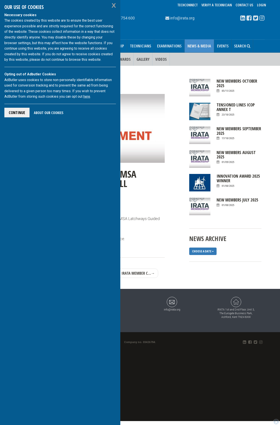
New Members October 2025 (237, 86)
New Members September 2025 (239, 133)
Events (223, 46)
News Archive (207, 238)
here (86, 96)
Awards (124, 59)
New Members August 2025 (236, 157)
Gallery (142, 59)
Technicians (140, 46)
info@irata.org (172, 304)
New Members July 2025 (237, 202)
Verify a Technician (216, 5)
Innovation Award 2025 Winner (238, 181)
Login (261, 5)
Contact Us (244, 5)
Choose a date (203, 251)
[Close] (276, 422)
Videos (161, 59)
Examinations (169, 46)
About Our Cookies (48, 112)
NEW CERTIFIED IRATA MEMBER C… (125, 273)
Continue (17, 112)
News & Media (199, 46)
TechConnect (187, 5)
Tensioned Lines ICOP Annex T (236, 109)
